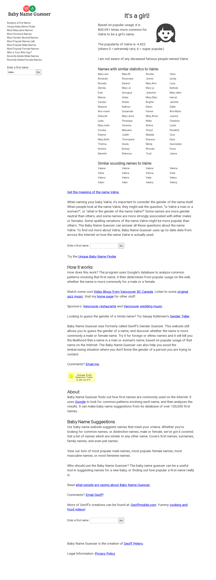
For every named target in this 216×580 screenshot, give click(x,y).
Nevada (102, 83)
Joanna (174, 116)
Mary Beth (103, 139)
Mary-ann (103, 74)
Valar (149, 177)
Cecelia (102, 130)
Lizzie (173, 125)
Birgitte (150, 102)
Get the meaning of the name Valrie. (93, 192)
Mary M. (126, 74)
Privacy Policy (105, 554)
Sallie (173, 106)
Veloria (150, 173)
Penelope (127, 120)
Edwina (102, 134)
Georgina (127, 92)
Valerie (150, 168)
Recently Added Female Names (24, 59)
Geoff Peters (133, 543)
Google (80, 402)
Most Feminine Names (19, 34)
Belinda (174, 88)
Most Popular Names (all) (21, 41)
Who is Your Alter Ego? (19, 52)
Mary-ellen (175, 92)
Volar (172, 173)
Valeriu (150, 182)
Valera (125, 173)
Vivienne (126, 125)
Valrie (101, 173)
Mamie (102, 97)
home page (105, 296)
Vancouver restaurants (99, 306)
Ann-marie (104, 111)
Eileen (149, 106)
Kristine (102, 148)
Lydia (101, 120)
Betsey (126, 148)
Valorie (126, 168)
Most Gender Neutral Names (22, 37)
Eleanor (126, 83)
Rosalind (174, 130)
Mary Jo (126, 88)
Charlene (175, 120)
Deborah (102, 116)
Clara (172, 74)
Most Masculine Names (20, 30)
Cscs (172, 134)
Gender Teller (179, 316)
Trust (149, 153)
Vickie (125, 97)
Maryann (127, 130)
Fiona (173, 148)
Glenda (102, 88)
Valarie (102, 168)
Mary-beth (103, 125)
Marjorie (102, 106)
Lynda (173, 78)
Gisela (125, 144)
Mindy (149, 144)
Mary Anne (152, 116)
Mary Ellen (151, 97)
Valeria (173, 168)
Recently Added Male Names (23, 56)
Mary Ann (151, 83)
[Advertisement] (30, 131)
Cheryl (149, 130)
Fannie (149, 111)
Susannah (127, 111)
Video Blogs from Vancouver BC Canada (123, 292)
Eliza (172, 139)
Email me (92, 364)
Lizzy (172, 83)
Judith (125, 134)
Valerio (102, 177)
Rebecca (127, 153)
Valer (125, 182)
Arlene (149, 125)
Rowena (150, 139)
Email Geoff (94, 495)
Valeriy (173, 182)
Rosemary (127, 78)
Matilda (150, 134)
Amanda (103, 78)
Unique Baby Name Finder (21, 26)
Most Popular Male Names (21, 45)
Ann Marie (175, 111)
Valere (125, 177)
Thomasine (128, 139)
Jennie (149, 78)
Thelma (102, 144)
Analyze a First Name (19, 22)
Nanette (102, 153)
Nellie (149, 120)
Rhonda (150, 148)
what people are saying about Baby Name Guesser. (113, 485)
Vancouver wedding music (143, 306)
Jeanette (151, 92)
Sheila (125, 102)
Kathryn (126, 106)
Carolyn (102, 102)
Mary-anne (128, 116)
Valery (173, 177)
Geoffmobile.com (143, 505)
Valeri (101, 182)
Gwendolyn (176, 144)
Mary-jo (150, 88)
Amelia (150, 74)
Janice (173, 153)
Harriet (173, 97)
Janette (174, 102)
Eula (100, 92)
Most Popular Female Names (23, 48)
